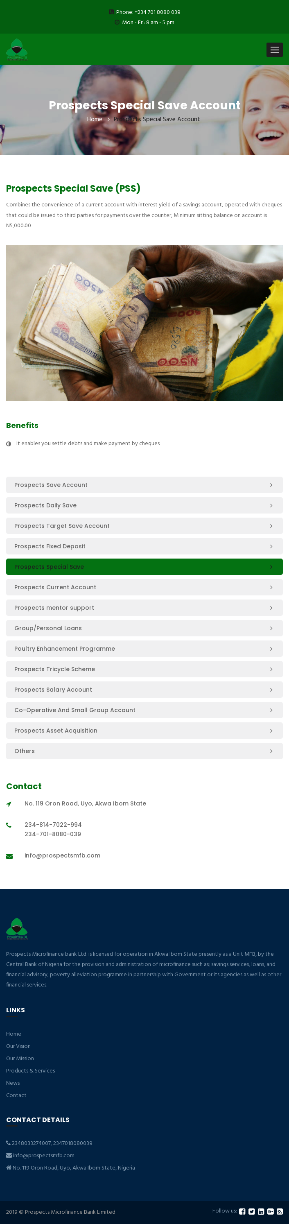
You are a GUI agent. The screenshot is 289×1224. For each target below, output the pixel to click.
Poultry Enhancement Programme (64, 649)
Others (24, 751)
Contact (16, 1095)
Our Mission (20, 1058)
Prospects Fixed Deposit (50, 546)
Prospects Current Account (55, 587)
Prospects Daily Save (45, 505)
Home (94, 119)
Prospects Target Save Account (62, 526)
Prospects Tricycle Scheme (54, 669)
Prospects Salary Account (53, 690)
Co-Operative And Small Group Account (74, 710)
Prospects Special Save (49, 567)
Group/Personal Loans (48, 628)
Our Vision (18, 1046)
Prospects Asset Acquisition (55, 730)
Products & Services (30, 1071)
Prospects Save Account (51, 485)
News (13, 1083)
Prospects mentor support (54, 608)
